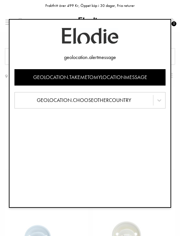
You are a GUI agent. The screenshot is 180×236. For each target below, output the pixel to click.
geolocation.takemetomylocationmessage (90, 77)
